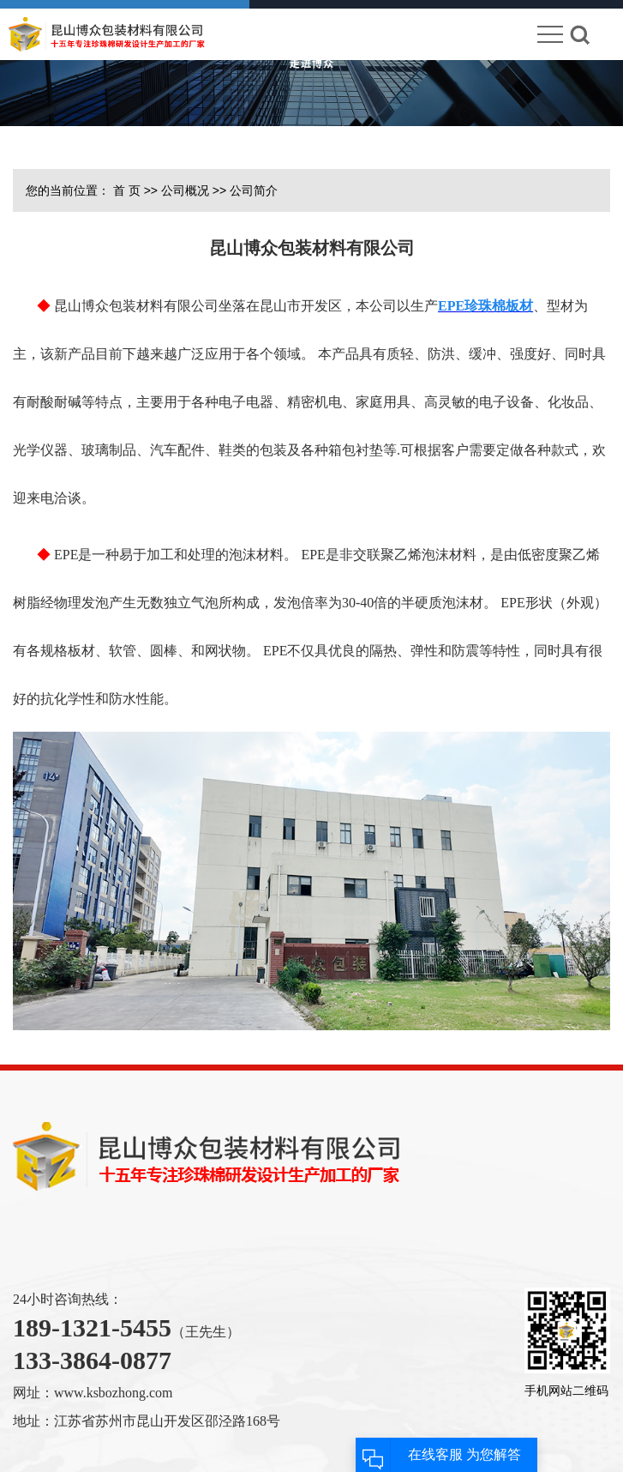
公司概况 (185, 190)
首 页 (127, 190)
